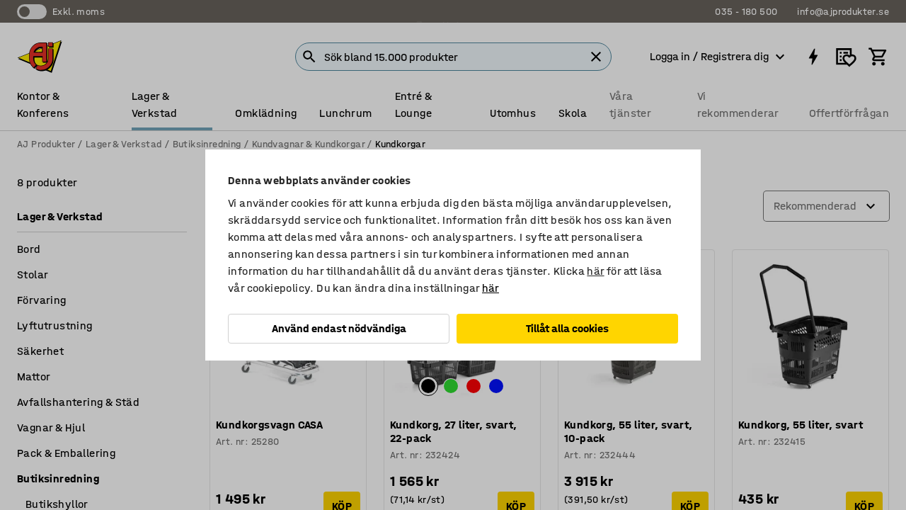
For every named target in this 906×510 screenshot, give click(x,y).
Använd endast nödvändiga (339, 328)
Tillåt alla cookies (567, 328)
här (595, 271)
